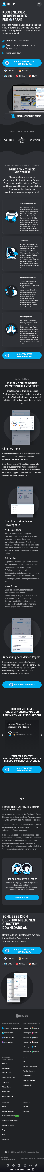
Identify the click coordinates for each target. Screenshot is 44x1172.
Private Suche (7, 1033)
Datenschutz (27, 1085)
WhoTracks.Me (8, 1037)
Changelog (5, 1139)
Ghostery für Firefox (30, 1033)
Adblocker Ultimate (8, 1073)
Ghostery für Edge (30, 1047)
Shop (3, 1130)
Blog (3, 1134)
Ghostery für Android (31, 1052)
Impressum (40, 1158)
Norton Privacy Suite (8, 1077)
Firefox (24, 71)
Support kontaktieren (30, 1066)
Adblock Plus (6, 1068)
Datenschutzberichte (10, 1116)
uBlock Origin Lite (7, 1096)
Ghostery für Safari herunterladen (19, 62)
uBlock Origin (6, 1092)
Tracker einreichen (29, 1071)
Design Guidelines (29, 1080)
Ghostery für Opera (30, 1042)
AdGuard (5, 1063)
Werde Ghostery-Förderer (10, 1120)
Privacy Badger (6, 1087)
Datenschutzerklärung (28, 1158)
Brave (33, 76)
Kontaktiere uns (22, 897)
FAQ (24, 1062)
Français (26, 1111)
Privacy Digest (7, 1042)
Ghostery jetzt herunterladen (18, 355)
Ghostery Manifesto (8, 1111)
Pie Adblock (5, 1082)
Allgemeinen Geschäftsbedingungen (7, 1158)
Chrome (9, 71)
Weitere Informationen (22, 1169)
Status (4, 1106)
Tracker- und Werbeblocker (11, 1028)
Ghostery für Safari (30, 1037)
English (25, 1106)
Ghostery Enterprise (8, 1125)
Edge (8, 76)
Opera (20, 76)
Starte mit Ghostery (22, 685)
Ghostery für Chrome (31, 1028)
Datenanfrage (27, 1076)
